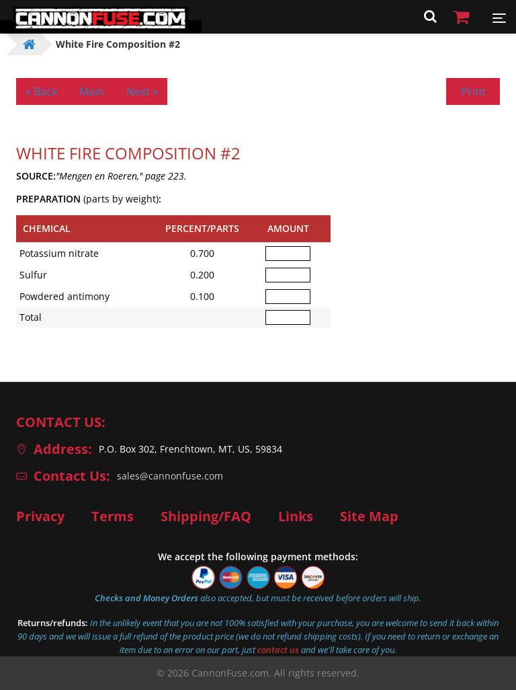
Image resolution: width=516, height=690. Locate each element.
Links (295, 516)
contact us (278, 650)
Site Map (369, 516)
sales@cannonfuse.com (170, 475)
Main (91, 91)
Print (473, 91)
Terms (112, 516)
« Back (41, 91)
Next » (142, 91)
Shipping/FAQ (206, 516)
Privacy (40, 516)
